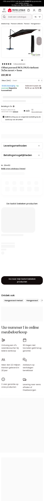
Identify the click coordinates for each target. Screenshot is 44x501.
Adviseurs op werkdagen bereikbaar (28, 367)
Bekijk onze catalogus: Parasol (13, 168)
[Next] (39, 41)
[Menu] (4, 9)
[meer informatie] (40, 88)
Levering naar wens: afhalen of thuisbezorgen (32, 387)
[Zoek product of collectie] (4, 17)
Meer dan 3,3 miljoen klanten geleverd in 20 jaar (10, 367)
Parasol (26, 24)
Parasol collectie (17, 24)
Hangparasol (35, 24)
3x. (11, 106)
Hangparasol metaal (14, 300)
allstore (15, 112)
